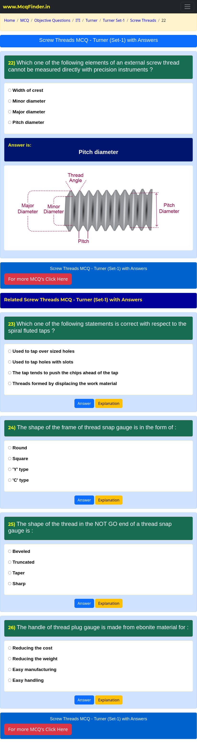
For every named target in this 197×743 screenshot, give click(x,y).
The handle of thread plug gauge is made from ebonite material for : (98, 627)
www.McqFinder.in (26, 7)
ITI (78, 20)
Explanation (108, 403)
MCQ (24, 20)
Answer (84, 403)
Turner (92, 20)
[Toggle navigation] (187, 6)
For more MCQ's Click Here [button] (38, 279)
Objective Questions (52, 20)
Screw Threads (143, 20)
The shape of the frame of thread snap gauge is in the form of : (92, 427)
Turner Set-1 (114, 20)
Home (9, 20)
